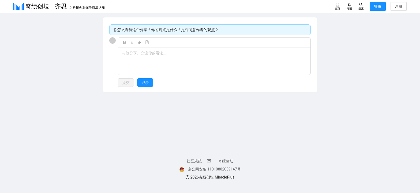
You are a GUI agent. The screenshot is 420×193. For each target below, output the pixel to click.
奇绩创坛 (225, 161)
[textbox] (214, 61)
